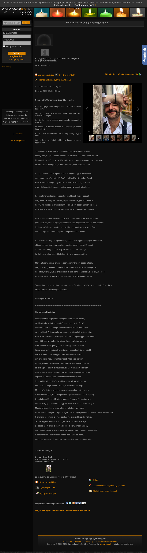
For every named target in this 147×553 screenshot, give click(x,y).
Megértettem (62, 5)
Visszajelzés (18, 134)
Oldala (95, 480)
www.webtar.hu (105, 544)
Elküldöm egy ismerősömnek (105, 491)
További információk (84, 5)
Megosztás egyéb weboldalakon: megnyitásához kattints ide (62, 510)
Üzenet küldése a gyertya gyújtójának (53, 80)
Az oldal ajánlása (18, 140)
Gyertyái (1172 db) (65, 75)
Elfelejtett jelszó (16, 59)
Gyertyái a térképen (47, 493)
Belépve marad (13, 46)
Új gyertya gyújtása (45, 75)
